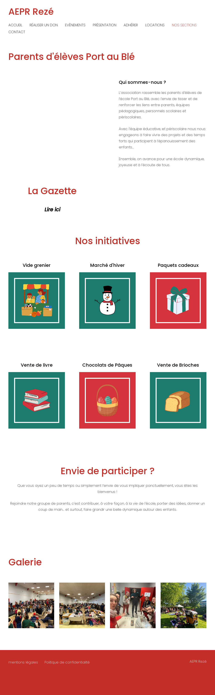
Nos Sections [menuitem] (184, 25)
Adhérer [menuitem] (131, 25)
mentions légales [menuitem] (23, 666)
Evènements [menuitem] (75, 25)
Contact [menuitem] (16, 31)
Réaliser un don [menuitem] (44, 25)
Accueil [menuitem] (15, 25)
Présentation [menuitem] (104, 25)
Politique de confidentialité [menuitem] (67, 666)
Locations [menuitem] (155, 25)
